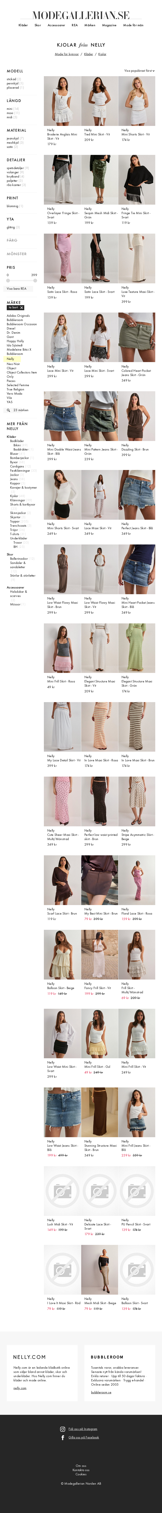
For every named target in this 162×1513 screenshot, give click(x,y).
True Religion (15, 389)
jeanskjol (13, 138)
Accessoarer (56, 25)
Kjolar (67, 45)
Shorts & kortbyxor (22, 504)
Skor (38, 25)
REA (75, 25)
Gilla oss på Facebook (84, 1437)
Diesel (11, 328)
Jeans (14, 479)
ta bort (13, 307)
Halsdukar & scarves (18, 594)
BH (16, 547)
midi (9, 117)
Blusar (14, 454)
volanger (13, 172)
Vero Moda (14, 393)
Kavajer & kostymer (23, 487)
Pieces (11, 381)
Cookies (81, 1474)
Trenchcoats (18, 526)
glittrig (11, 227)
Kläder (23, 25)
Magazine (109, 25)
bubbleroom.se (101, 1392)
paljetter (12, 181)
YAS (9, 402)
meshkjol (13, 143)
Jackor (14, 475)
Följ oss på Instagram (83, 1429)
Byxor (14, 462)
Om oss (81, 1466)
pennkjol (12, 83)
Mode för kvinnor (67, 54)
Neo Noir (13, 364)
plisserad (13, 88)
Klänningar (17, 500)
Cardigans (17, 466)
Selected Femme (18, 385)
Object (11, 368)
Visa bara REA (16, 289)
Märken (89, 25)
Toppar (15, 521)
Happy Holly (15, 341)
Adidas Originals (18, 316)
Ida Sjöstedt (15, 345)
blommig (12, 206)
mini (9, 109)
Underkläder (18, 538)
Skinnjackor (18, 513)
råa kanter (14, 185)
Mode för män (133, 25)
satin (10, 147)
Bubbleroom (15, 320)
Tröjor (14, 530)
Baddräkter (21, 449)
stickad (11, 79)
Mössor (15, 604)
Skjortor (15, 517)
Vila (9, 398)
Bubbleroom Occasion (22, 324)
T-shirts (14, 534)
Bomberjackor (19, 458)
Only (10, 377)
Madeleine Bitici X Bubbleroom (19, 352)
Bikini (17, 445)
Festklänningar (20, 471)
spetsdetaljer (15, 168)
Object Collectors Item (22, 372)
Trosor (18, 542)
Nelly (98, 45)
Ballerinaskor (19, 559)
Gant (10, 337)
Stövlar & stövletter (22, 575)
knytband (13, 176)
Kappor (15, 483)
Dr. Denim (13, 333)
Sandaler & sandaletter (18, 565)
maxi (10, 113)
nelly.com (20, 1388)
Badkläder (17, 441)
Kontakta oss (81, 1470)
